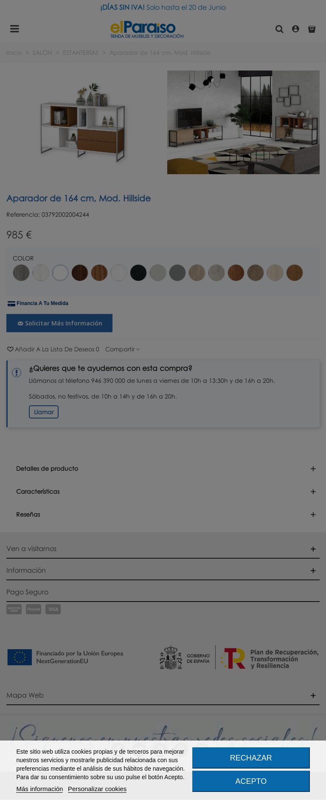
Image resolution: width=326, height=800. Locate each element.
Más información (39, 788)
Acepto (251, 781)
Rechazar (251, 758)
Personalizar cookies (97, 788)
